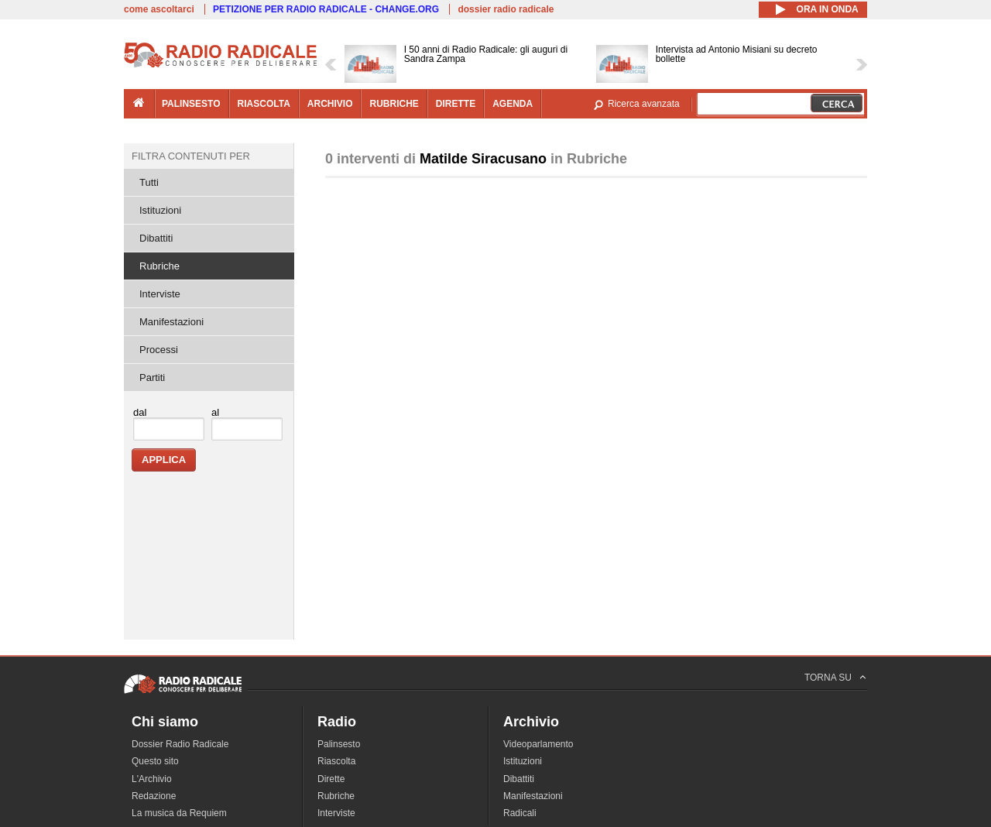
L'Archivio (152, 779)
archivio (330, 103)
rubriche (393, 103)
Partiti (152, 377)
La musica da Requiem (179, 813)
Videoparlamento (538, 744)
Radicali (520, 813)
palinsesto (191, 103)
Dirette (331, 779)
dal (139, 412)
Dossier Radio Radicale (180, 744)
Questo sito (155, 761)
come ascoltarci (159, 9)
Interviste (159, 294)
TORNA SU (828, 677)
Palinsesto (338, 744)
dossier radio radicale (506, 9)
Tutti (149, 182)
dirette (455, 103)
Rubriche (159, 266)
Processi (158, 349)
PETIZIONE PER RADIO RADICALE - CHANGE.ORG (326, 9)
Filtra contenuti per (191, 156)
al (215, 412)
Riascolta (336, 761)
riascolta (264, 103)
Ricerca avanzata (644, 103)
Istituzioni (160, 210)
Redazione (154, 796)
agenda (512, 103)
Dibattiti (156, 238)
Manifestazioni (171, 322)
